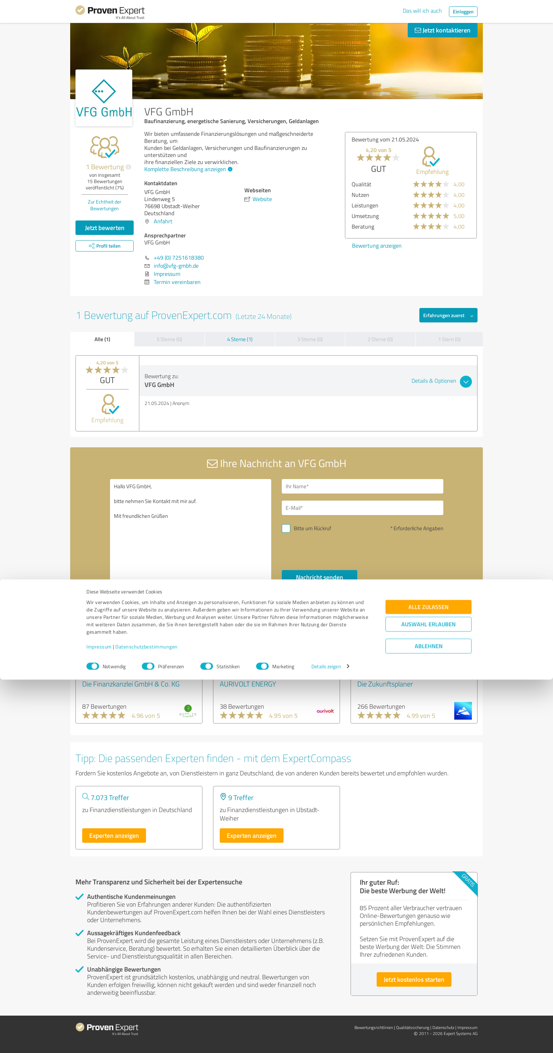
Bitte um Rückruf (312, 528)
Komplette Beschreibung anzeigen (187, 169)
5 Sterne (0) (169, 339)
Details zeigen (326, 1039)
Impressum (99, 1020)
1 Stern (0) (449, 339)
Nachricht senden (319, 577)
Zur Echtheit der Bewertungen (104, 205)
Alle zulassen (428, 980)
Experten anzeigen (114, 835)
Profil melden (348, 633)
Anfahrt (163, 221)
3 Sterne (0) (310, 339)
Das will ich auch (422, 10)
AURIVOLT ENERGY (248, 684)
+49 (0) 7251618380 (179, 257)
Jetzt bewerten (104, 227)
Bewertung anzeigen (377, 245)
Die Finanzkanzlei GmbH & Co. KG (131, 684)
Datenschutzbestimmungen (146, 1020)
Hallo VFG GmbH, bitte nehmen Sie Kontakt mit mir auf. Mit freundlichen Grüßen (191, 540)
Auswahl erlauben (428, 997)
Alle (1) (102, 339)
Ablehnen (429, 1019)
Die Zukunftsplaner (385, 684)
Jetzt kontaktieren (442, 30)
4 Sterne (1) (240, 339)
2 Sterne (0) (380, 339)
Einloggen (463, 11)
